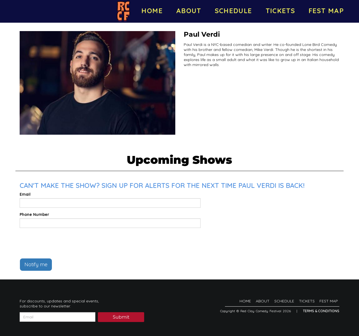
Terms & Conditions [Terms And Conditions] (321, 311)
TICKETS (280, 10)
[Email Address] (57, 317)
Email (25, 194)
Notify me (35, 264)
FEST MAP (326, 10)
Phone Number (34, 214)
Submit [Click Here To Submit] (121, 317)
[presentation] (62, 243)
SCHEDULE (233, 10)
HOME (151, 10)
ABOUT (188, 10)
